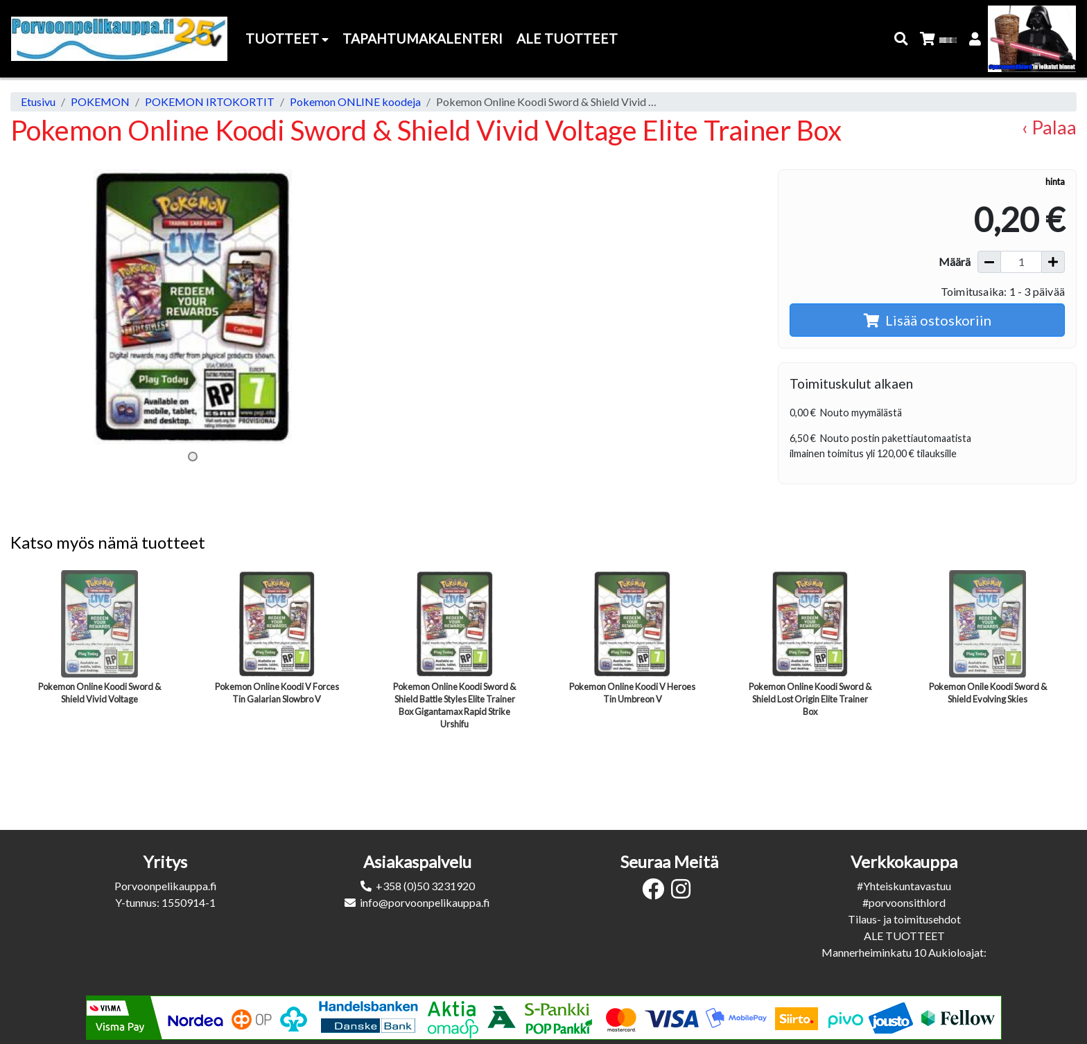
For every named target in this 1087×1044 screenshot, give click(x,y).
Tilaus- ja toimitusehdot (904, 919)
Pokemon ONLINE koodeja (355, 101)
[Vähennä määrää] (989, 262)
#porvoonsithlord (904, 902)
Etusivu (38, 101)
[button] (901, 39)
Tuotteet (287, 38)
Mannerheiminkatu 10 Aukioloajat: (903, 952)
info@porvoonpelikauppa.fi (425, 902)
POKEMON (100, 101)
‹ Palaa (1049, 127)
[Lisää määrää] (1053, 262)
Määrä (955, 261)
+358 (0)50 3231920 (425, 885)
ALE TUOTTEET (904, 935)
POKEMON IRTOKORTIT (210, 101)
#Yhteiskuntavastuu (904, 885)
